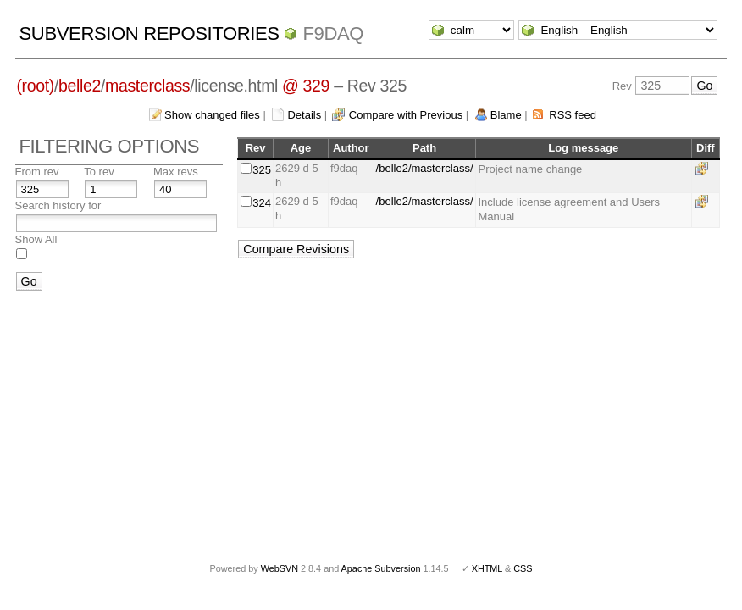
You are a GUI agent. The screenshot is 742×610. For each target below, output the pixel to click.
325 (261, 170)
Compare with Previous (405, 114)
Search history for (58, 205)
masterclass (147, 85)
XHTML (487, 568)
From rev (37, 171)
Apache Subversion (381, 568)
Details (304, 114)
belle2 (79, 85)
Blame (506, 114)
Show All (36, 239)
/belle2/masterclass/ (424, 168)
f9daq (332, 33)
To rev (99, 171)
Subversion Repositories (149, 33)
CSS (522, 568)
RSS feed (572, 114)
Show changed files (212, 114)
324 (261, 203)
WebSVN (279, 568)
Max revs (175, 171)
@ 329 (305, 85)
